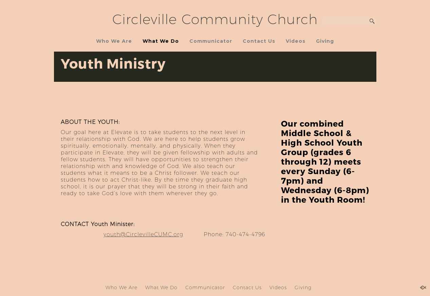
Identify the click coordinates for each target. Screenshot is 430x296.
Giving (325, 41)
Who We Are (114, 41)
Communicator (210, 41)
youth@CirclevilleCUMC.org (143, 234)
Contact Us (259, 41)
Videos (295, 41)
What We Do (161, 41)
